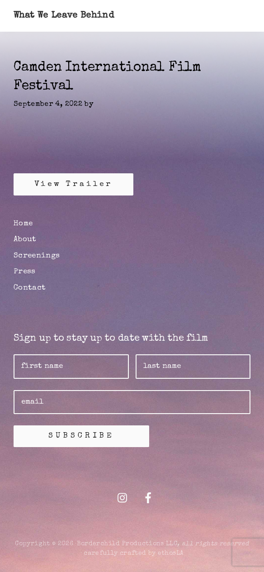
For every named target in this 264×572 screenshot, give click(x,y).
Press (25, 272)
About (25, 239)
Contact (30, 288)
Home (23, 224)
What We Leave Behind (64, 15)
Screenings (37, 256)
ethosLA (171, 553)
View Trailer (73, 184)
